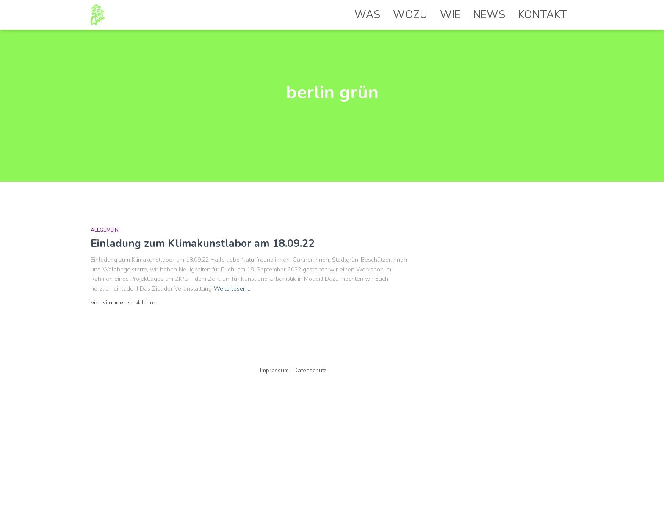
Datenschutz (310, 370)
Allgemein (105, 230)
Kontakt (542, 15)
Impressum (274, 370)
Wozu (410, 15)
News (489, 15)
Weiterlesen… (232, 289)
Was (367, 15)
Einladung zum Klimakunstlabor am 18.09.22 (203, 243)
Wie (450, 15)
